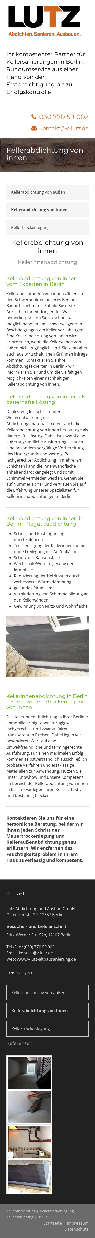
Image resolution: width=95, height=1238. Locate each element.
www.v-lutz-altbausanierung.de (46, 959)
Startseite (52, 1223)
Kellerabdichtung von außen (38, 192)
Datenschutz (76, 1229)
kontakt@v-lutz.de (64, 128)
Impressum (78, 1223)
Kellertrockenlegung (30, 227)
